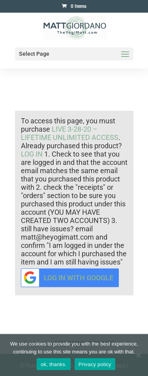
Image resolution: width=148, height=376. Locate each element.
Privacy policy (95, 364)
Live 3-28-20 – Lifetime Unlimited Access (69, 133)
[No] (138, 355)
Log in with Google (67, 278)
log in (32, 154)
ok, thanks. (54, 364)
